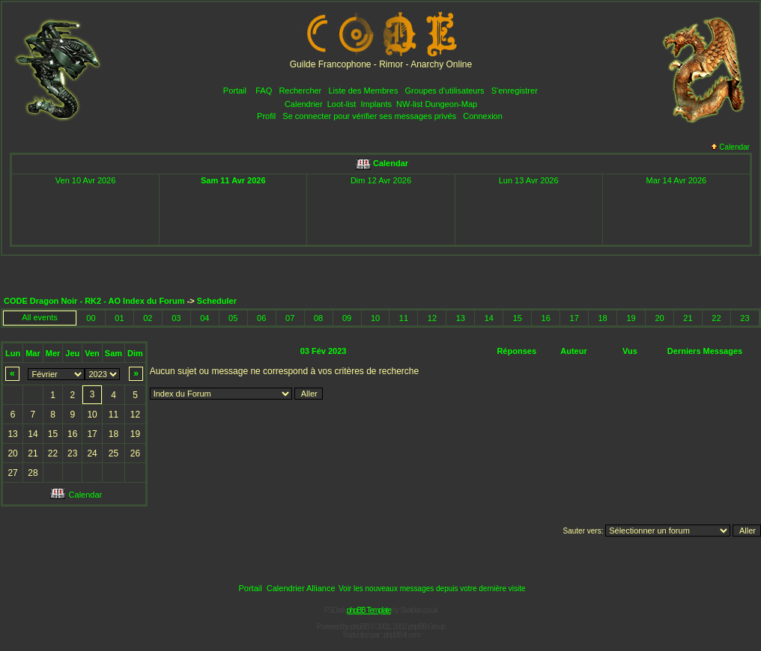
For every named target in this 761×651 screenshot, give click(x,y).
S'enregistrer (514, 90)
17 (574, 318)
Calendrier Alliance (301, 588)
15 (517, 318)
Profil (266, 115)
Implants (376, 104)
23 (744, 318)
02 (147, 318)
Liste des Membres (363, 90)
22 (716, 318)
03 (176, 318)
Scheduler (217, 300)
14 (489, 318)
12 (432, 318)
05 (232, 318)
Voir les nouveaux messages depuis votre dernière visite (432, 588)
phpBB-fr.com (401, 635)
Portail (234, 90)
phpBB (360, 627)
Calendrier (304, 104)
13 (460, 318)
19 (630, 318)
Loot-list (342, 104)
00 (90, 318)
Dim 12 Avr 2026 (381, 180)
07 (289, 318)
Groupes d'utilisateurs (445, 90)
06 (261, 318)
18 (602, 318)
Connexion (483, 115)
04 (204, 318)
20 (659, 318)
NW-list (409, 104)
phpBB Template (369, 610)
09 (346, 318)
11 (403, 318)
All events (40, 317)
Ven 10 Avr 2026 (85, 180)
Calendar (730, 147)
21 (687, 318)
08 (318, 318)
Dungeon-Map (451, 104)
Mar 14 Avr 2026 (676, 180)
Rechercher (300, 90)
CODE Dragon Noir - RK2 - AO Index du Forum (94, 300)
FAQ (263, 90)
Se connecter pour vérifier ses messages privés (369, 115)
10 (375, 318)
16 (546, 318)
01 (119, 318)
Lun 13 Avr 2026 (529, 180)
